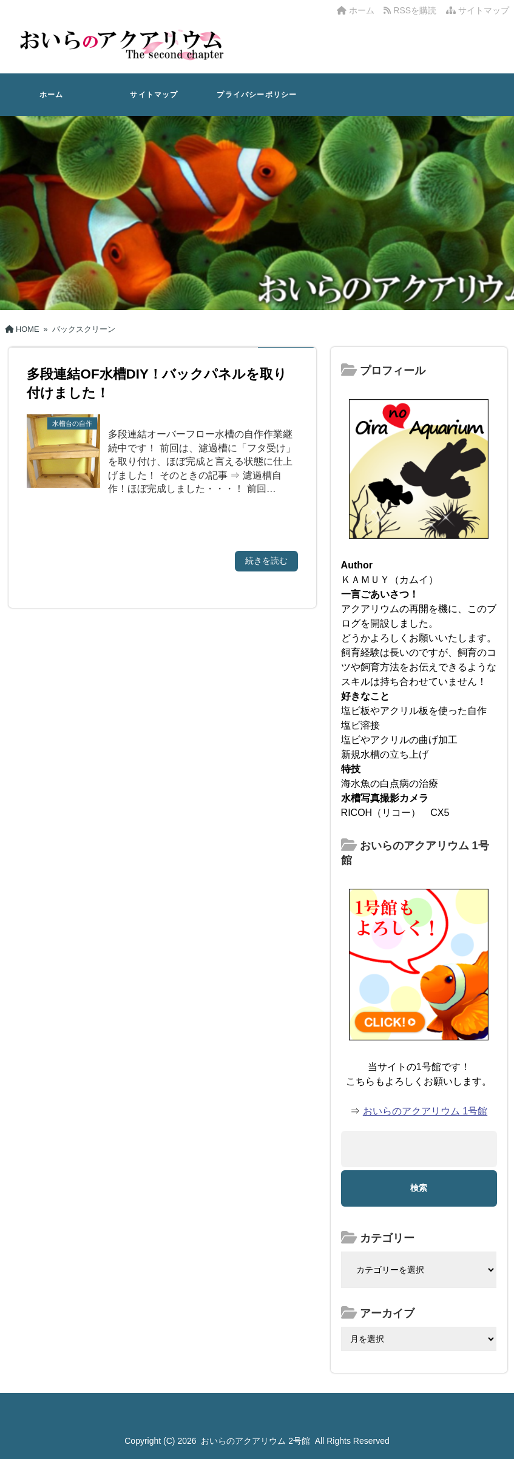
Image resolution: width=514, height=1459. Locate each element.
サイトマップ (477, 10)
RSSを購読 (412, 10)
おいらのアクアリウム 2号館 (255, 1441)
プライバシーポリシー (257, 94)
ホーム (355, 10)
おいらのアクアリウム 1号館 (425, 1111)
